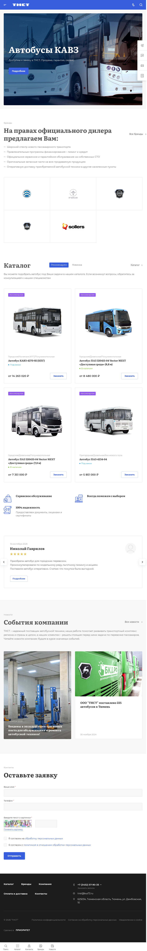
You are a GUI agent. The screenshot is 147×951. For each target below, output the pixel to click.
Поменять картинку (13, 829)
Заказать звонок (86, 888)
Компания (45, 884)
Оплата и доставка (15, 893)
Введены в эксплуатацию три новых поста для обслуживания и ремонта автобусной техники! (35, 730)
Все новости (133, 622)
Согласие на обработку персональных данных (92, 920)
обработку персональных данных (44, 838)
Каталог (136, 265)
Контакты (41, 893)
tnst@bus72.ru (85, 893)
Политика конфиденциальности (49, 920)
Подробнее (18, 71)
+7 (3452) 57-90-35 (88, 884)
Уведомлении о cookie (130, 920)
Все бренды (137, 134)
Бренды (26, 884)
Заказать (58, 376)
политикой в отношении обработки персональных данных (57, 845)
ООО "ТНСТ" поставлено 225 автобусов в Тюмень (101, 705)
